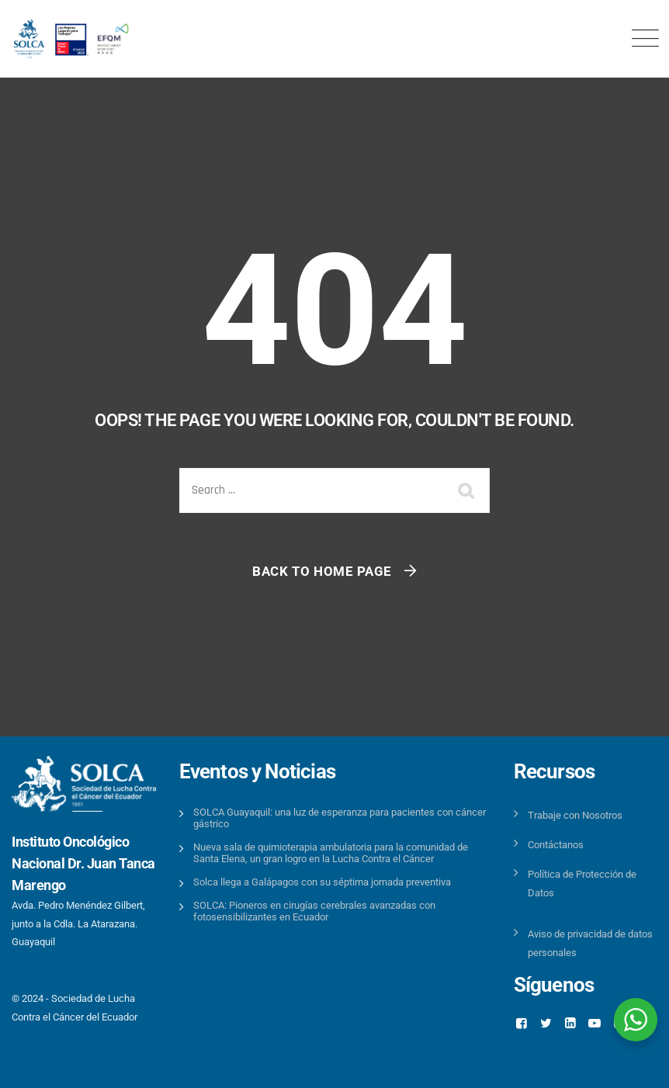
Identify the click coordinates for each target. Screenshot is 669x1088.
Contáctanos (556, 845)
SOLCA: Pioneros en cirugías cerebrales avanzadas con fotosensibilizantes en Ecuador (314, 911)
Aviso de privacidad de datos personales (590, 943)
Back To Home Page (322, 571)
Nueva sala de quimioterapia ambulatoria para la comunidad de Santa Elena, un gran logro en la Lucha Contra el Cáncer (330, 853)
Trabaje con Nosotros (575, 815)
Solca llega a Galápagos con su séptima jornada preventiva (322, 882)
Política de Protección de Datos (582, 883)
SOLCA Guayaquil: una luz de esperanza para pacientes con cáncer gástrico (339, 818)
